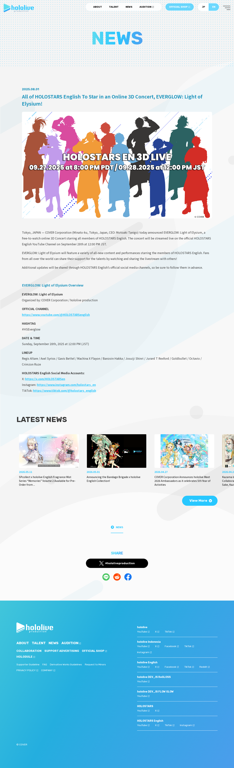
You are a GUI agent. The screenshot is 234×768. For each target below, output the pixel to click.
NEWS (129, 7)
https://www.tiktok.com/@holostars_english (66, 390)
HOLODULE (25, 657)
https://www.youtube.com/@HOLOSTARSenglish (57, 314)
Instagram (144, 651)
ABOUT (97, 7)
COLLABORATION (29, 651)
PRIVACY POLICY (27, 670)
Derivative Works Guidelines (66, 664)
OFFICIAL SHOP (179, 7)
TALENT (114, 7)
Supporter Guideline (28, 664)
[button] (213, 452)
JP (203, 7)
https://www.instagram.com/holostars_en (68, 384)
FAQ (45, 664)
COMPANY (48, 670)
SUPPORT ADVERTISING (62, 651)
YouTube (143, 631)
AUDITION (146, 7)
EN (213, 7)
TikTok (170, 631)
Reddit (205, 666)
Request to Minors (96, 664)
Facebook (172, 645)
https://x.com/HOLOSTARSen (46, 379)
